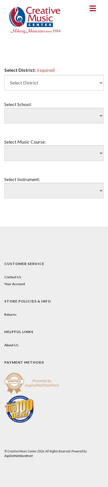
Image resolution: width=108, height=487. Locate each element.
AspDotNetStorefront (18, 456)
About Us (11, 345)
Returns (10, 314)
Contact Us (12, 277)
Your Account (14, 284)
